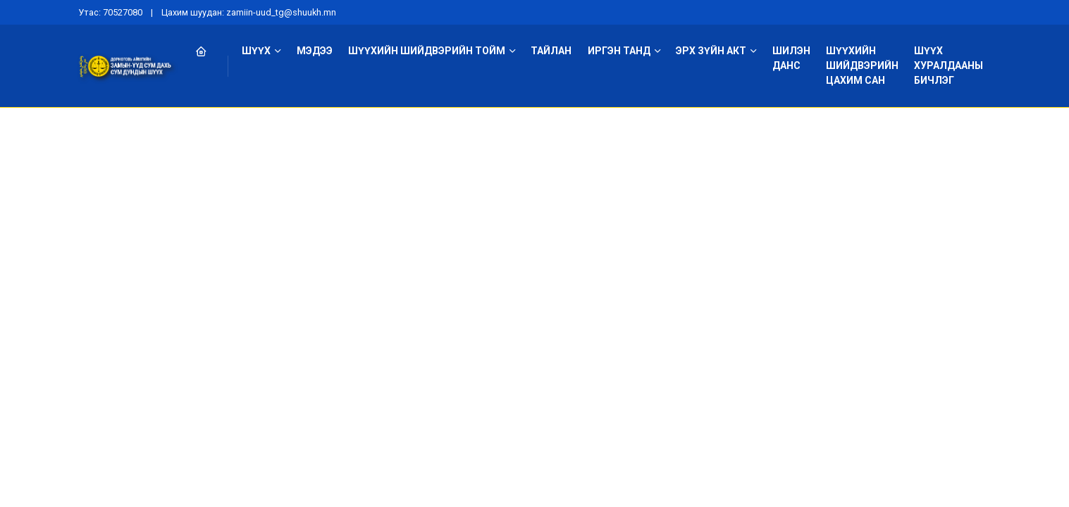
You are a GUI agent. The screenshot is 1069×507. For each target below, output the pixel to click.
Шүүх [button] (256, 50)
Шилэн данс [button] (791, 58)
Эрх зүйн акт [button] (711, 50)
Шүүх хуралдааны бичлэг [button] (948, 65)
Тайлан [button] (551, 50)
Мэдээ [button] (315, 50)
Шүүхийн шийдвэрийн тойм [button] (426, 50)
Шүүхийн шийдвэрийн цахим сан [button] (862, 65)
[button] (208, 51)
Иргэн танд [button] (619, 50)
